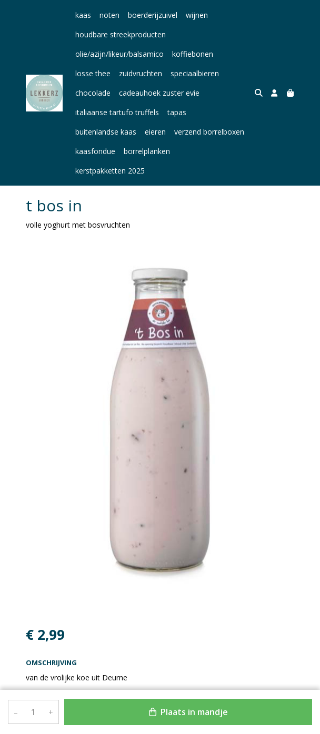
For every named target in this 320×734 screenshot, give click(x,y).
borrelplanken (147, 151)
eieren (155, 132)
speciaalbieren (195, 73)
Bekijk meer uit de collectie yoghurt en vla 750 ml (114, 680)
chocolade (93, 93)
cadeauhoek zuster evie (159, 93)
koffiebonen (192, 54)
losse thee (93, 73)
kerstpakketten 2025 (213, 151)
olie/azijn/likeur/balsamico (119, 54)
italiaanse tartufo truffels (117, 112)
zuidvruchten (140, 73)
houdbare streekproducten (120, 34)
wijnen (197, 15)
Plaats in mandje (188, 712)
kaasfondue (95, 151)
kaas (83, 15)
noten (109, 15)
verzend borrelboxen (209, 132)
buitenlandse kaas (105, 132)
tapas (176, 112)
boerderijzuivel (152, 15)
